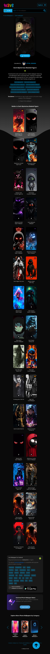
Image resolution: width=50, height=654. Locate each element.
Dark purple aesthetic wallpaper (19, 89)
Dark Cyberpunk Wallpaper (31, 223)
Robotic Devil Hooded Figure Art (18, 193)
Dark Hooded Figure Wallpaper (31, 134)
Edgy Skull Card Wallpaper (31, 400)
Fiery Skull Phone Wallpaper (31, 370)
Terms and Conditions (24, 643)
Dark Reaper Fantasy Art (31, 341)
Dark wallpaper (19, 15)
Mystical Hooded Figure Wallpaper (19, 223)
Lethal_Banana (29, 63)
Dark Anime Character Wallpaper (31, 193)
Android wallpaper (19, 562)
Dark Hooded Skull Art (19, 429)
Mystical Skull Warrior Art (31, 518)
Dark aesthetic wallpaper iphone (17, 87)
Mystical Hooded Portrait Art (31, 429)
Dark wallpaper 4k (19, 82)
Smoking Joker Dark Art (18, 399)
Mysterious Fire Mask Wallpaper (18, 134)
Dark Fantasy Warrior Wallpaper (31, 311)
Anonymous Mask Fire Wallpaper (31, 164)
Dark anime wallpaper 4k (30, 82)
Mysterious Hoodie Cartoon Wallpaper (31, 459)
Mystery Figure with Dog (31, 282)
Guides (25, 644)
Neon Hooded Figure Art (18, 488)
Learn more (25, 607)
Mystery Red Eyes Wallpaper (18, 459)
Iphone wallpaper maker (33, 92)
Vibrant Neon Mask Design (19, 311)
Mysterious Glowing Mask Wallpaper (31, 252)
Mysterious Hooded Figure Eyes (18, 164)
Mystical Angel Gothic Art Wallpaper (31, 488)
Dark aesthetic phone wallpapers (33, 87)
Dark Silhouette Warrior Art (18, 370)
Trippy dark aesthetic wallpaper (18, 84)
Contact (10, 643)
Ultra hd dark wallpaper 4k (33, 89)
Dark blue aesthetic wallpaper (32, 84)
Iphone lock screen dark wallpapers (19, 92)
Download (25, 56)
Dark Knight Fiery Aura (19, 281)
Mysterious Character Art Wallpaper (19, 547)
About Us (15, 643)
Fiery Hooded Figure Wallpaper (18, 518)
